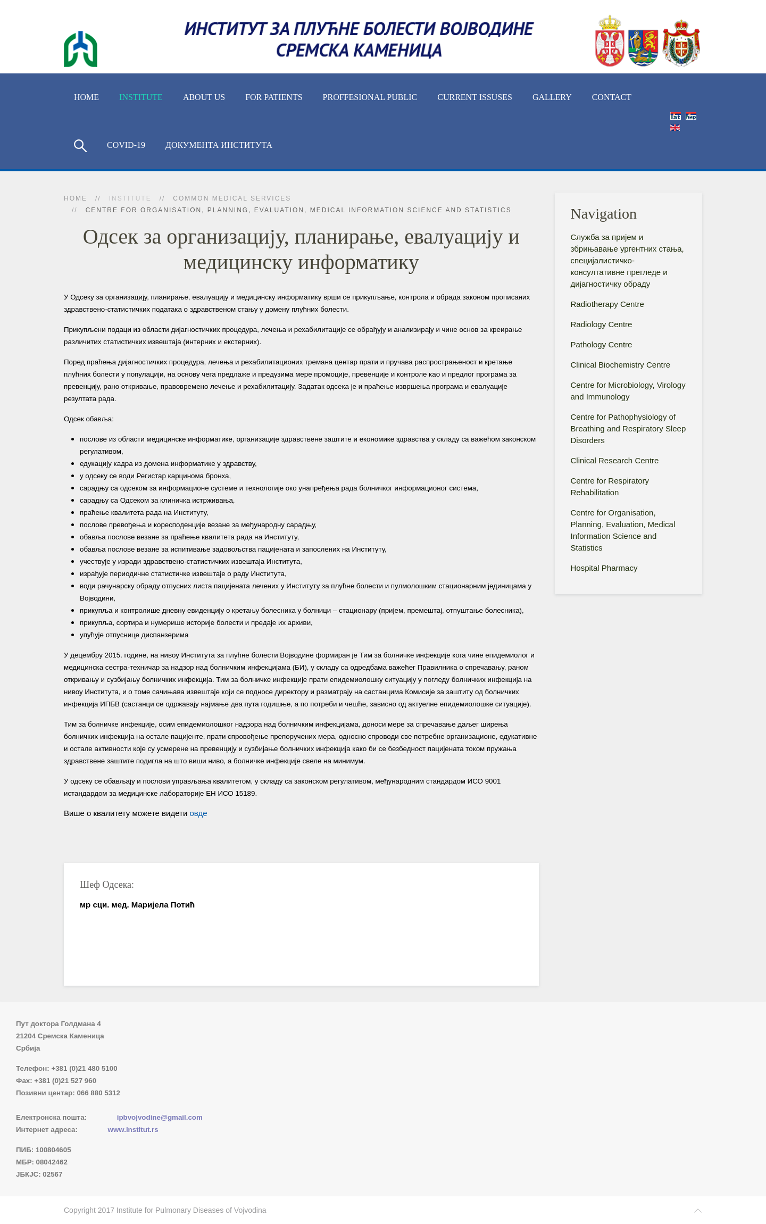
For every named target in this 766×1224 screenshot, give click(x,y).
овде (198, 813)
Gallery (552, 97)
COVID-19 (126, 144)
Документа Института (218, 144)
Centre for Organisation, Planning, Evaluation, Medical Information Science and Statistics (623, 530)
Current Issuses (474, 97)
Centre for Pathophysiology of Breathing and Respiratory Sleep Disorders (628, 428)
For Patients (273, 97)
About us (204, 97)
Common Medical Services (232, 198)
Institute (141, 97)
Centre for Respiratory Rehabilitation (610, 486)
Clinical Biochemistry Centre (621, 364)
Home (86, 97)
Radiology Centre (601, 324)
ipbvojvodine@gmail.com (160, 1117)
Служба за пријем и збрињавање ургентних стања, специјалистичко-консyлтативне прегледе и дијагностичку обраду (627, 260)
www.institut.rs (133, 1130)
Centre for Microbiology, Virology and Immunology (628, 390)
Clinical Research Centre (615, 460)
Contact (611, 97)
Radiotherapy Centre (607, 304)
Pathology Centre (601, 344)
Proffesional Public (370, 97)
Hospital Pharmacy (604, 567)
